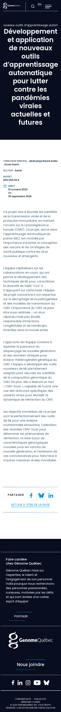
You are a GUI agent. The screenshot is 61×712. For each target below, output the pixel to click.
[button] (48, 6)
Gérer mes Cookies (30, 702)
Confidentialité (23, 699)
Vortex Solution (46, 707)
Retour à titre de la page (30, 505)
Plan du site (40, 699)
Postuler (21, 616)
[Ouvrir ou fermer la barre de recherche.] (33, 7)
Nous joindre (30, 664)
